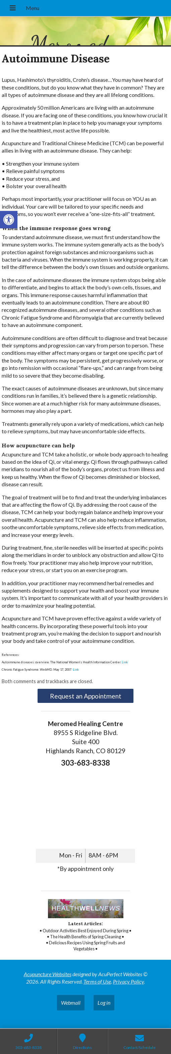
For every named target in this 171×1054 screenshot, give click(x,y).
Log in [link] (104, 1002)
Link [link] (125, 662)
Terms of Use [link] (97, 981)
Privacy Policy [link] (128, 981)
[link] (8, 219)
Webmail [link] (70, 1002)
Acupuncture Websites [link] (47, 974)
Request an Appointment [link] (85, 696)
